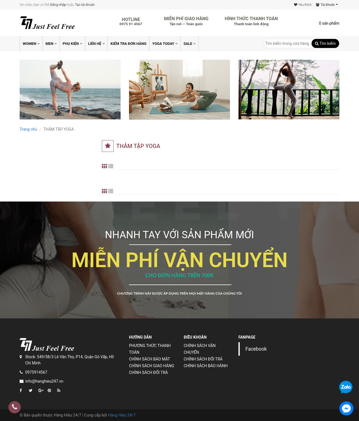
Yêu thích (303, 5)
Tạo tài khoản (85, 5)
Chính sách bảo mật (149, 359)
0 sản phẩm (329, 23)
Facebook (256, 349)
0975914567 (36, 372)
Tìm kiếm (325, 43)
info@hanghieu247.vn (44, 381)
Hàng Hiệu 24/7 (121, 415)
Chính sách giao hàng (151, 366)
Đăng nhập (58, 5)
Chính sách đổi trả (148, 372)
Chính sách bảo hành (205, 366)
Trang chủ (28, 129)
